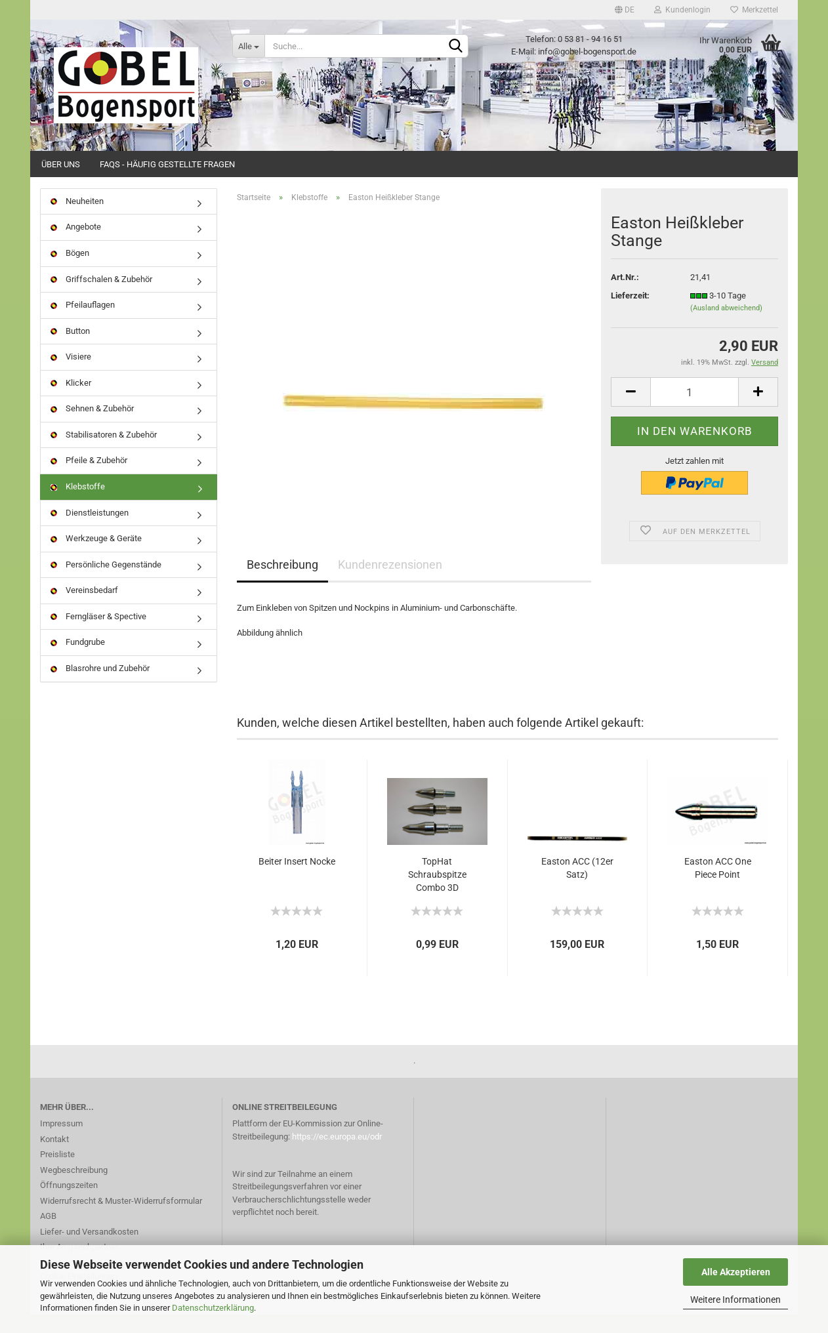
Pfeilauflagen (83, 323)
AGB (48, 1234)
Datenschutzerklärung (213, 1308)
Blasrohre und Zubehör (100, 686)
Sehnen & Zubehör (92, 427)
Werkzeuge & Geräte (96, 557)
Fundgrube (78, 661)
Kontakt (54, 1157)
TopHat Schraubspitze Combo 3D (437, 892)
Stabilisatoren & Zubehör (104, 453)
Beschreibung (282, 583)
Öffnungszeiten (69, 1203)
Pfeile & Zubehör (89, 479)
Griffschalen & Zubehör (101, 297)
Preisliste (57, 1173)
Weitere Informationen (735, 1299)
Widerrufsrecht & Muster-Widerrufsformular (121, 1219)
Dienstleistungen (90, 531)
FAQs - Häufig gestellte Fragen (167, 164)
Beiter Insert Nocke (297, 879)
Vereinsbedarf (84, 608)
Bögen (70, 271)
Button (70, 349)
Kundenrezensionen (390, 583)
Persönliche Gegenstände (106, 583)
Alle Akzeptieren (735, 1272)
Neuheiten (77, 219)
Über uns (60, 164)
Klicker (71, 401)
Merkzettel (754, 9)
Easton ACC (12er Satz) (577, 886)
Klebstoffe (78, 505)
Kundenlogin (682, 9)
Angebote (76, 246)
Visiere (71, 375)
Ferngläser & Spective (98, 635)
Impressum (61, 1142)
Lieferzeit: (630, 314)
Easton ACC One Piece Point (717, 886)
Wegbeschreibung (74, 1188)
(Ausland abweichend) (726, 327)
